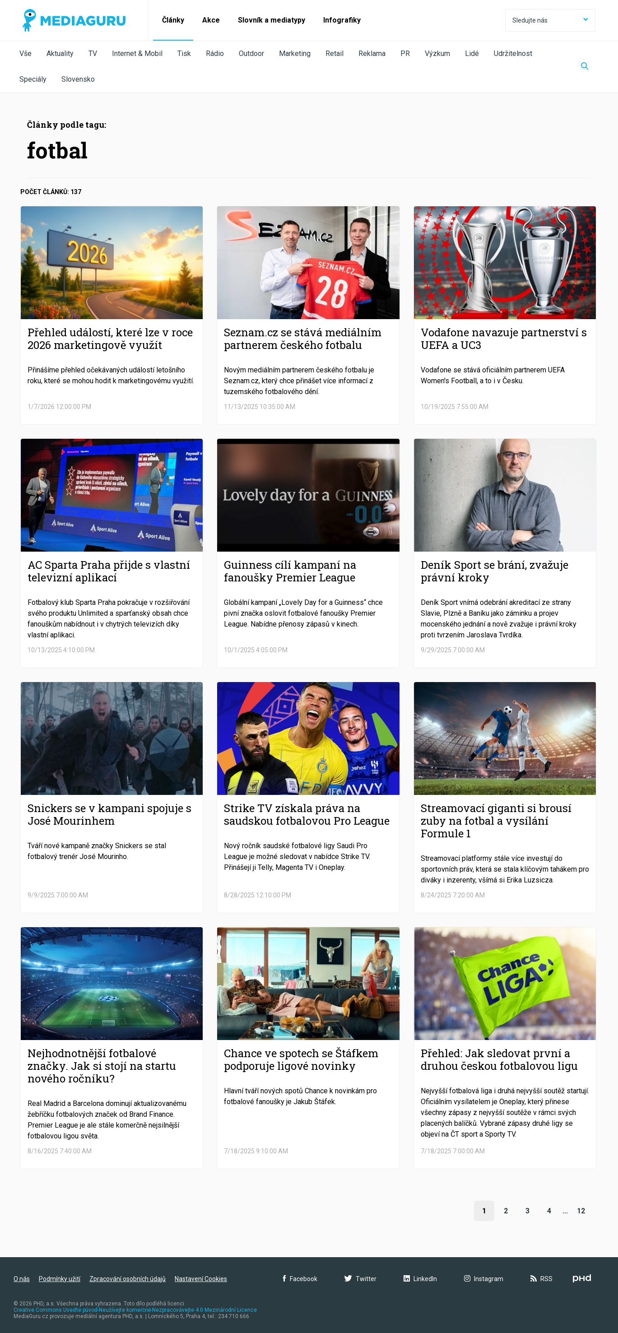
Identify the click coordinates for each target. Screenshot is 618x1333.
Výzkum (437, 53)
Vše (25, 53)
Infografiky (342, 20)
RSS (541, 1278)
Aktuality (60, 53)
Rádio (215, 53)
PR (405, 53)
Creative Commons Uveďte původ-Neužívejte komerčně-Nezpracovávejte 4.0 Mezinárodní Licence (135, 1310)
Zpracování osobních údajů (127, 1279)
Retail (334, 53)
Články (173, 20)
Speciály (32, 79)
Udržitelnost (513, 53)
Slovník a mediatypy (271, 20)
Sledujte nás (550, 20)
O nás (22, 1279)
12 (581, 1211)
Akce (211, 20)
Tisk (184, 53)
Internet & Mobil (137, 53)
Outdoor (251, 53)
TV (92, 53)
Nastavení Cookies (201, 1279)
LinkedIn (420, 1278)
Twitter (360, 1278)
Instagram (483, 1278)
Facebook (300, 1278)
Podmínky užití (59, 1279)
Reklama (372, 53)
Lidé (472, 53)
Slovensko (78, 79)
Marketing (295, 53)
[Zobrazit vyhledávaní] (584, 67)
